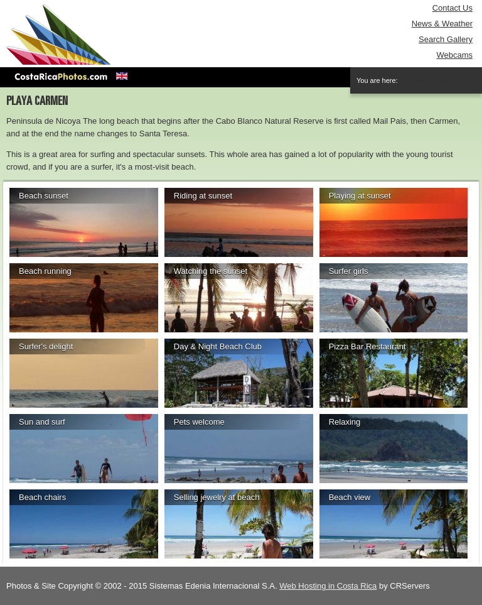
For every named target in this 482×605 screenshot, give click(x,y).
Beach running (45, 271)
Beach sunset (43, 195)
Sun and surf (42, 422)
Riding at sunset (203, 195)
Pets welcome (199, 422)
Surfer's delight (46, 346)
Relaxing (345, 422)
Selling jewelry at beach (217, 497)
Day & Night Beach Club (218, 346)
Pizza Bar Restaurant (367, 346)
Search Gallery (446, 39)
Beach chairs (42, 497)
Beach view (349, 497)
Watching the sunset (210, 271)
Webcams (454, 55)
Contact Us (452, 8)
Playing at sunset (360, 195)
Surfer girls (348, 271)
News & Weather (442, 23)
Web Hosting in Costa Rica (328, 586)
